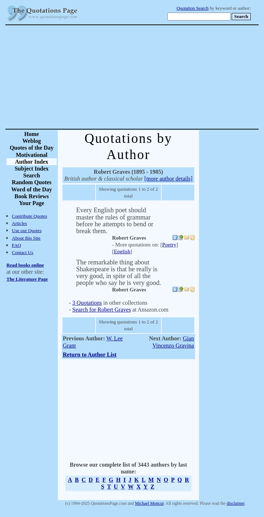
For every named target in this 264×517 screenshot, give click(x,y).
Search (31, 175)
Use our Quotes (27, 230)
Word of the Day (31, 189)
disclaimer (235, 503)
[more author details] (168, 179)
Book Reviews (31, 196)
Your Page (31, 203)
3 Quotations (87, 303)
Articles (19, 223)
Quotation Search (193, 8)
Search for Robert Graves (101, 310)
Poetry (169, 245)
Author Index (31, 162)
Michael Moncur (149, 503)
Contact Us (22, 252)
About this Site (26, 238)
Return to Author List (90, 355)
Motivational (31, 155)
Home (31, 134)
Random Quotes (32, 182)
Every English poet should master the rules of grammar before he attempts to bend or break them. (114, 221)
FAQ (16, 245)
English (122, 251)
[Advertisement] (157, 77)
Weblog (31, 141)
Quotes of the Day (32, 148)
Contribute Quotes (29, 216)
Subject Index (32, 168)
